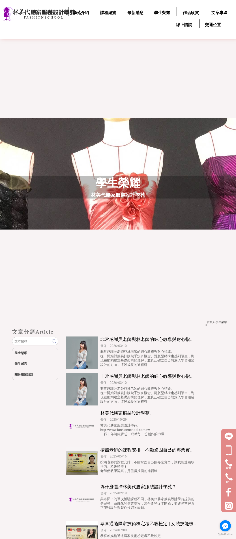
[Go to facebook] (225, 525)
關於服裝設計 (24, 374)
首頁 (209, 322)
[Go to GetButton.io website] (225, 534)
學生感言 (21, 364)
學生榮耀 (21, 353)
